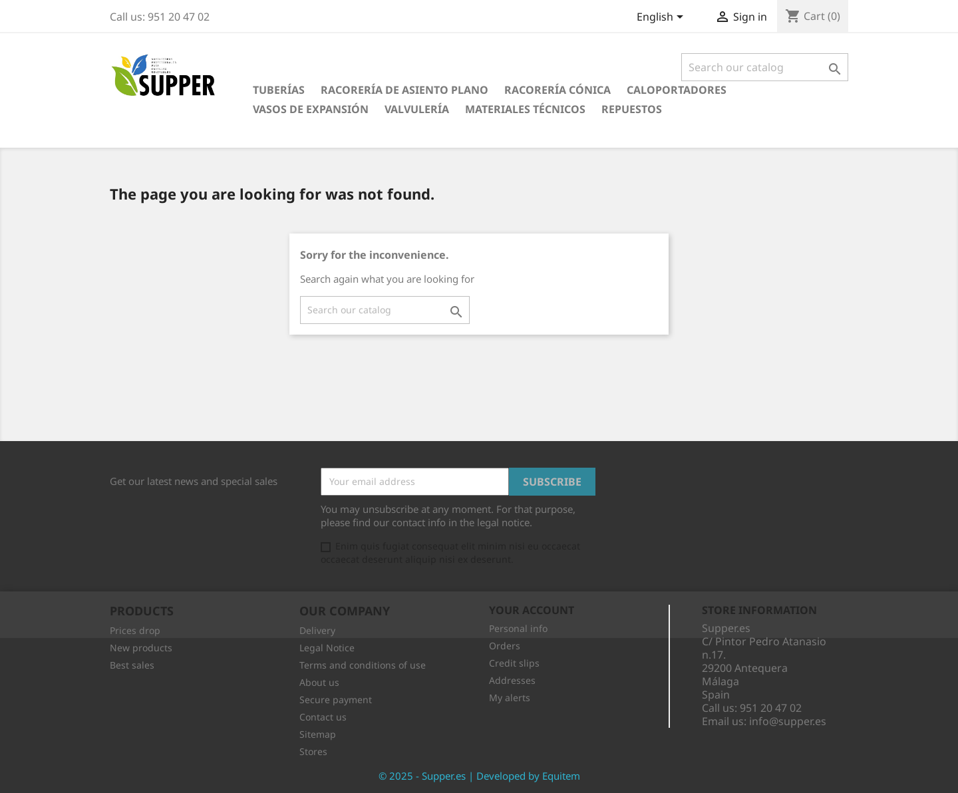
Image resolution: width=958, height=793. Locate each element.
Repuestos (631, 109)
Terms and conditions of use (362, 665)
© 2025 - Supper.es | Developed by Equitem (479, 775)
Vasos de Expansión (311, 109)
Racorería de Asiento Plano (404, 89)
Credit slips (514, 663)
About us (319, 682)
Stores (313, 751)
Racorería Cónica (557, 89)
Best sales (132, 665)
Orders (504, 645)
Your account (531, 610)
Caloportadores (676, 89)
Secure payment (335, 699)
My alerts (509, 697)
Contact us (323, 717)
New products (141, 647)
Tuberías (279, 89)
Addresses (512, 680)
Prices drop (135, 630)
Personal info (518, 628)
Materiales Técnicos (525, 109)
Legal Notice (327, 647)
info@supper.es (787, 721)
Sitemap (317, 734)
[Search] (764, 67)
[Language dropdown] (662, 18)
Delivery (317, 630)
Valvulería (417, 109)
